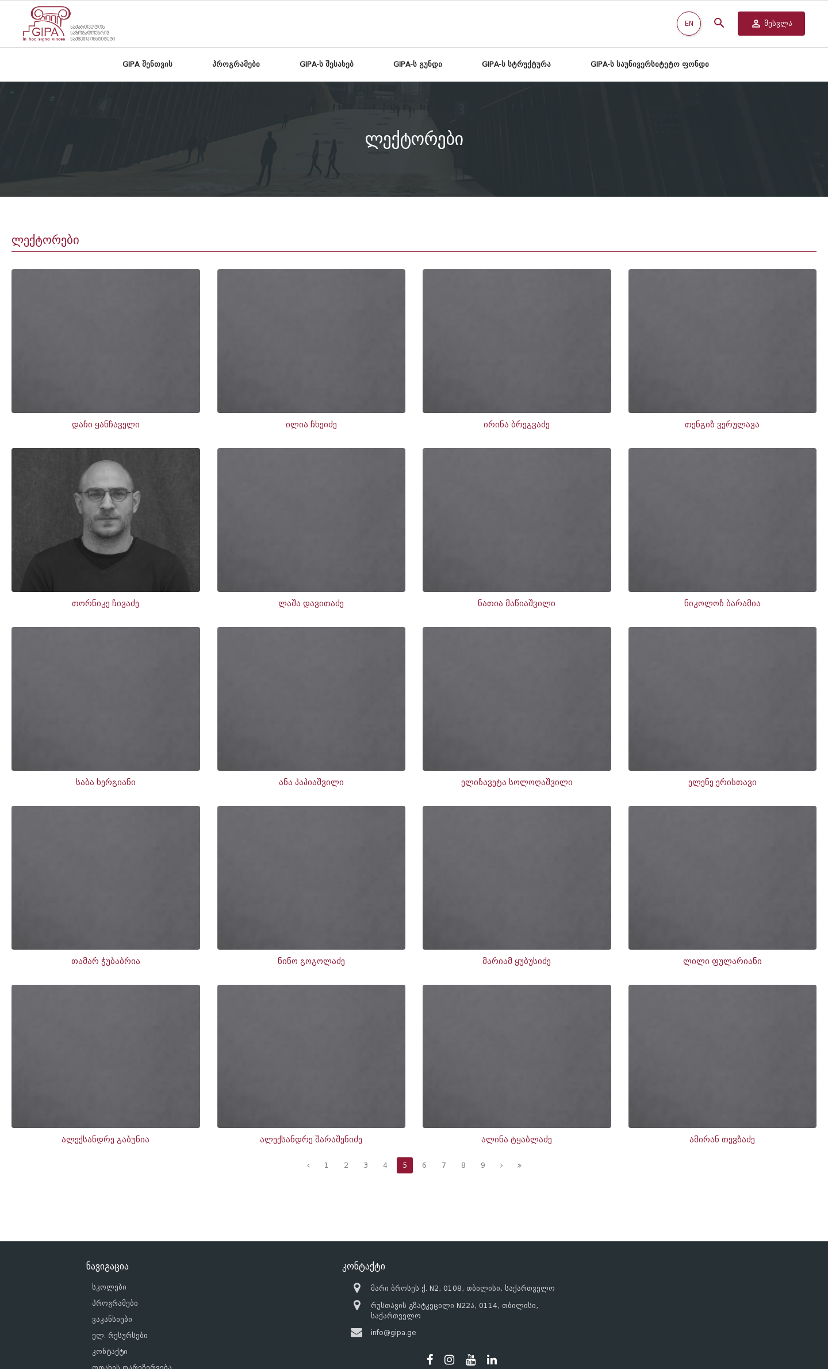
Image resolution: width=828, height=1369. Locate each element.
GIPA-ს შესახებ (327, 64)
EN (689, 23)
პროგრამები (236, 64)
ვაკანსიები (112, 1291)
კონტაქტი (110, 1323)
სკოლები (109, 1259)
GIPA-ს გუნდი (417, 64)
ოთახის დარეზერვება (132, 1339)
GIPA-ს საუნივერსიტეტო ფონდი (650, 64)
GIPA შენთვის (147, 64)
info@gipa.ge (362, 1313)
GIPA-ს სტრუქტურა (516, 64)
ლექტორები (45, 240)
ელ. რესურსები (120, 1307)
